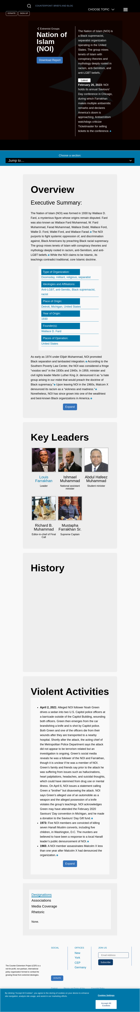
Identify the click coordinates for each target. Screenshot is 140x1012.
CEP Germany (80, 965)
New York (77, 955)
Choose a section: (70, 155)
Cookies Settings (106, 995)
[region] (70, 1000)
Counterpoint (54, 5)
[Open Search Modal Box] (30, 6)
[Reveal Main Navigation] (126, 10)
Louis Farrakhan (43, 479)
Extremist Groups (48, 28)
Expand (70, 406)
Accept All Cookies (106, 1004)
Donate (12, 13)
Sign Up (24, 13)
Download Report (50, 60)
